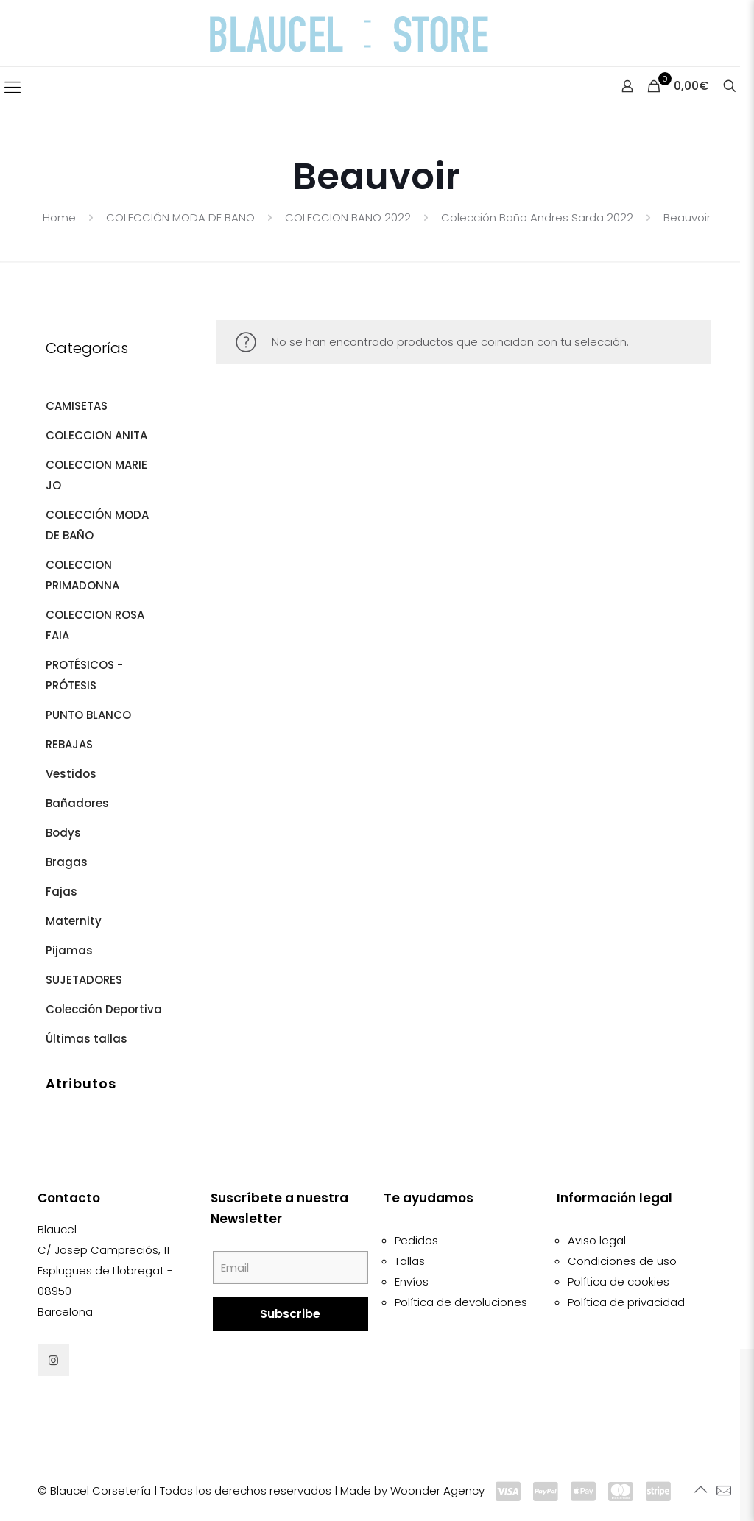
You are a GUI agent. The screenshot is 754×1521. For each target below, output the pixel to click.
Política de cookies (618, 1281)
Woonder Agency (437, 1490)
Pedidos (416, 1240)
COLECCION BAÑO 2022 (348, 217)
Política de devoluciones (461, 1302)
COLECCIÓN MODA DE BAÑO (180, 217)
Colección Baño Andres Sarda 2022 (537, 217)
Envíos (412, 1281)
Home (59, 217)
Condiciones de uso (622, 1261)
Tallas (410, 1261)
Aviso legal (597, 1240)
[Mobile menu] (12, 87)
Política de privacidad (626, 1302)
